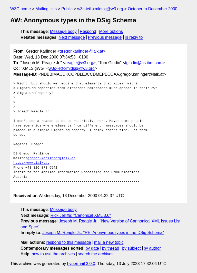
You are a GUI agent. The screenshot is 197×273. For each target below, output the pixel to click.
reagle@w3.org (79, 63)
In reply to (134, 37)
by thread (110, 248)
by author (152, 248)
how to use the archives (53, 254)
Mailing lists (46, 9)
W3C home (20, 9)
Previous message (105, 37)
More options (111, 31)
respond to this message (68, 242)
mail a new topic (109, 242)
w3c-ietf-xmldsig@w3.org (100, 9)
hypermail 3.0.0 (81, 263)
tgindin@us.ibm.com (143, 63)
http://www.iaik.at (31, 163)
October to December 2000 (152, 9)
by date (92, 248)
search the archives (96, 254)
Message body (63, 31)
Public (67, 9)
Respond (88, 31)
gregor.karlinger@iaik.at (81, 51)
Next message (72, 37)
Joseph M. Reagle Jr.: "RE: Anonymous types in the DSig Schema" (103, 232)
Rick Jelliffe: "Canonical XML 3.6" (81, 215)
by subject (131, 248)
